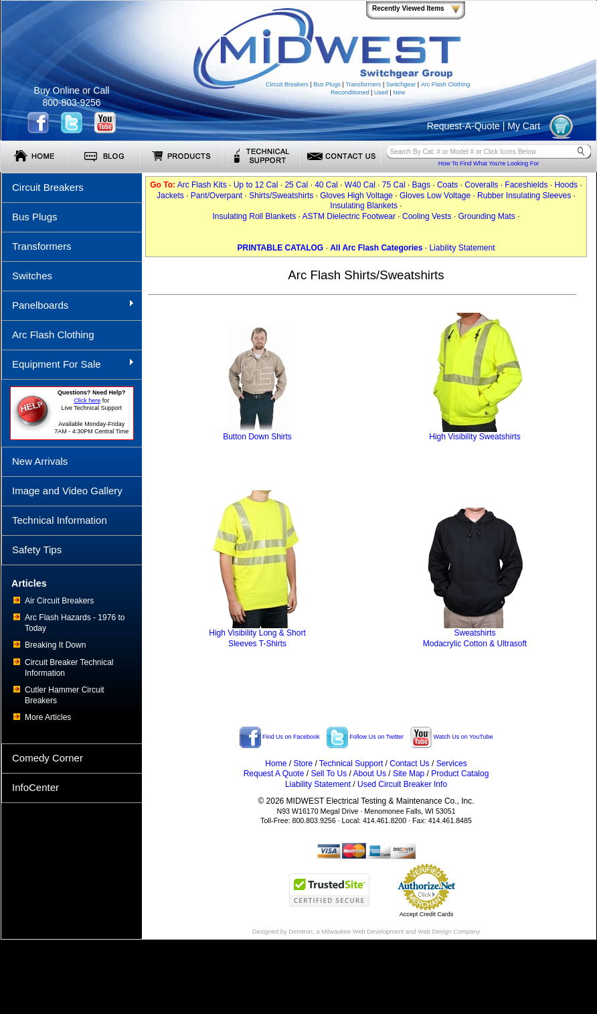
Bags (421, 185)
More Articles (48, 717)
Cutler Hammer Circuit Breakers (64, 695)
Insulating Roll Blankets (254, 216)
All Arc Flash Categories (376, 247)
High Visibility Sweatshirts (475, 433)
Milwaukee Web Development (362, 931)
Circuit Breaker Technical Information (69, 668)
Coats (447, 185)
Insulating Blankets (364, 205)
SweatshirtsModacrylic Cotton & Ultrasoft (475, 634)
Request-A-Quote (463, 126)
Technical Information (59, 520)
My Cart (523, 126)
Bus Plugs (327, 84)
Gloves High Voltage (356, 195)
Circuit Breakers (287, 84)
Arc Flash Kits (202, 185)
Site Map (408, 773)
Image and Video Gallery (67, 490)
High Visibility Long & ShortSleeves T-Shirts (257, 634)
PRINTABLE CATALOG (280, 247)
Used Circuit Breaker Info (402, 784)
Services (451, 763)
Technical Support (351, 763)
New (399, 92)
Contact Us (409, 763)
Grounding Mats (486, 216)
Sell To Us (329, 773)
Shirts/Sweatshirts (281, 195)
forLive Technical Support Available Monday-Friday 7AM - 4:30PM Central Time (91, 412)
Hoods (566, 185)
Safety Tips (37, 549)
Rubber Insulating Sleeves (524, 195)
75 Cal (394, 185)
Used (381, 92)
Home (275, 763)
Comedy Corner (47, 758)
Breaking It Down (55, 645)
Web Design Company (449, 931)
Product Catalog (460, 773)
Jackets (170, 195)
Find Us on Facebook (280, 736)
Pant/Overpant (216, 195)
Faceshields (526, 185)
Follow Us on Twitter (365, 736)
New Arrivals (40, 461)
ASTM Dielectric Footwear (349, 216)
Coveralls (481, 185)
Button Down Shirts (257, 433)
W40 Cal (360, 185)
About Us (369, 773)
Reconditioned (350, 92)
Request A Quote (274, 773)
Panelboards (68, 305)
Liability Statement (462, 247)
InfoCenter (35, 787)
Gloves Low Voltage (435, 195)
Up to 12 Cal (256, 185)
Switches (32, 275)
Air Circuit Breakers (59, 600)
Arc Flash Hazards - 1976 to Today (74, 623)
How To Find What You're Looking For (488, 163)
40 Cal (326, 185)
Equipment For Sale (68, 364)
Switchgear (401, 84)
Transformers (363, 84)
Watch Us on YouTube (451, 736)
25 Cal (296, 185)
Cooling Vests (426, 216)
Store (303, 763)
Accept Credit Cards (427, 914)
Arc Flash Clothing (446, 84)
